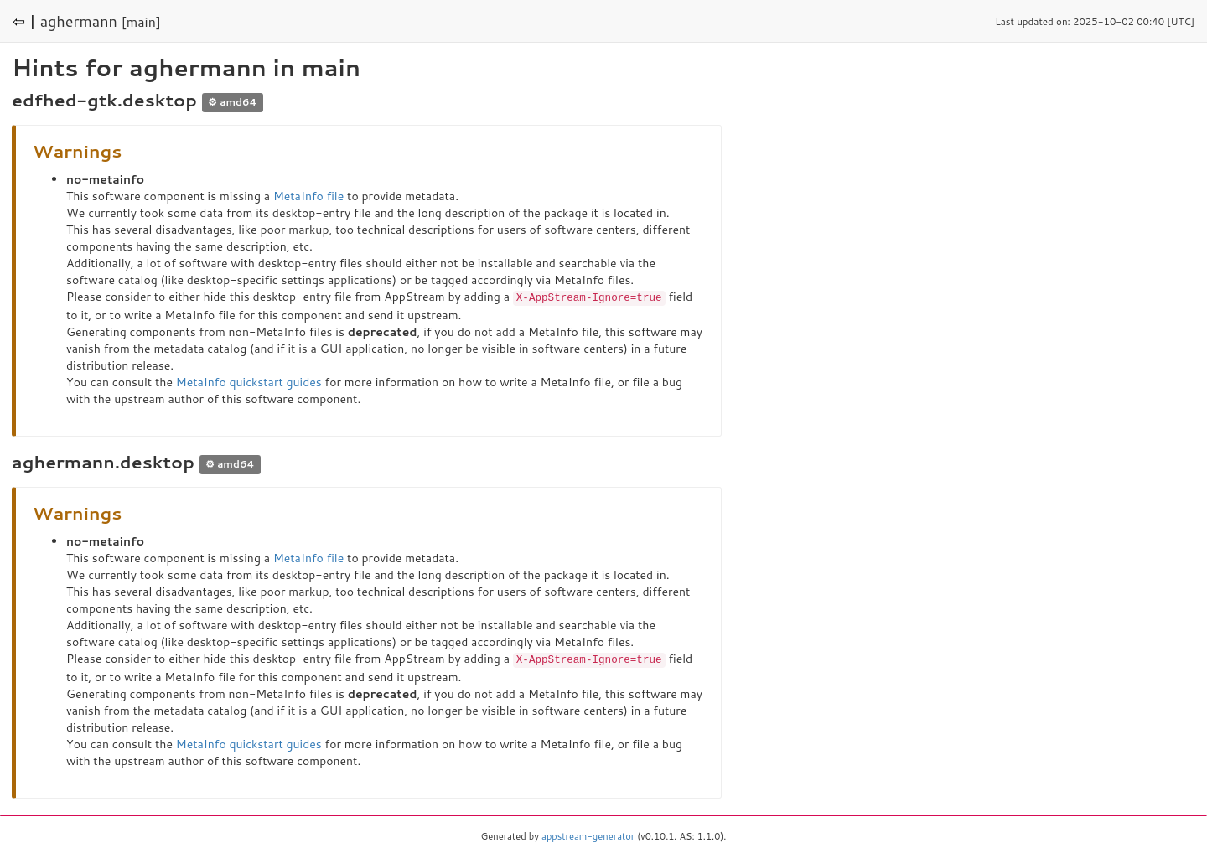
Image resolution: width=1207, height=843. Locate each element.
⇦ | (24, 21)
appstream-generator (588, 834)
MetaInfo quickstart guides (249, 381)
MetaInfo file (308, 196)
